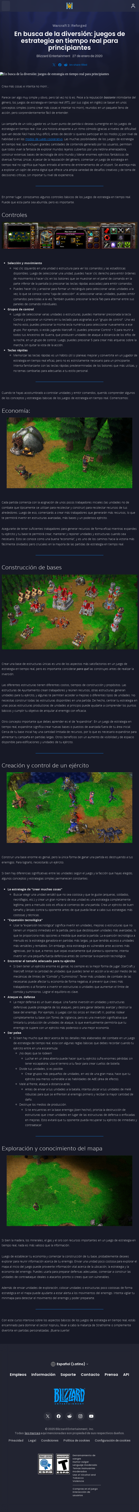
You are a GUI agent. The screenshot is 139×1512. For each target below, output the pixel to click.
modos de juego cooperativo (44, 139)
